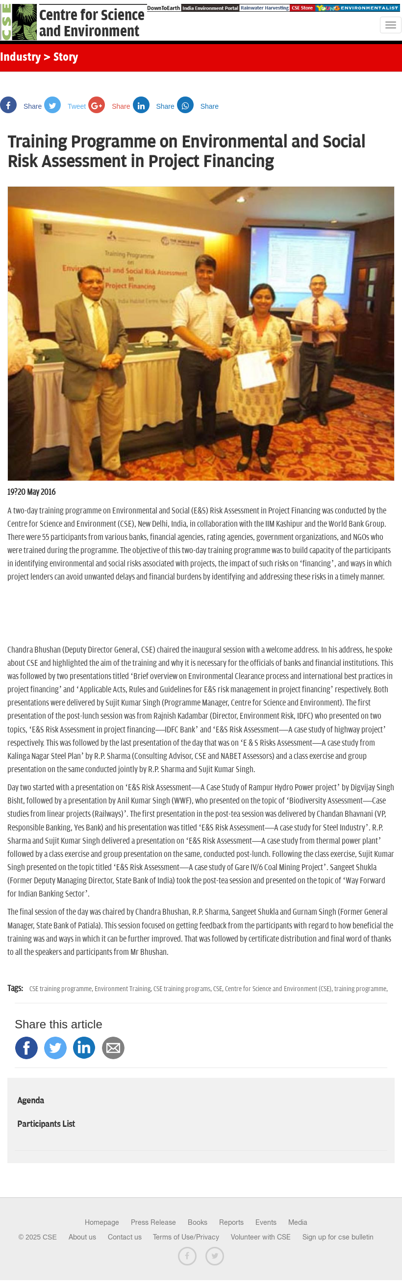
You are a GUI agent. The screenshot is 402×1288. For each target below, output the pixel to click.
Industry (20, 58)
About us (82, 1237)
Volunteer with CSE (261, 1237)
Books (197, 1222)
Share (21, 106)
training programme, (361, 989)
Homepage (102, 1222)
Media (297, 1222)
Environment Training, (124, 989)
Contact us (125, 1237)
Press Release (153, 1222)
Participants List (46, 1124)
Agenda (30, 1101)
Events (265, 1222)
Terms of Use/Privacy (186, 1237)
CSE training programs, (183, 989)
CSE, (219, 989)
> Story (60, 58)
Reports (231, 1222)
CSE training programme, (62, 989)
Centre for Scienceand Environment (92, 23)
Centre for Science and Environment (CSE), (279, 989)
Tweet (65, 106)
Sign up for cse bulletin (338, 1237)
